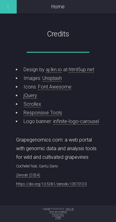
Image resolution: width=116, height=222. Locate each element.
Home (58, 7)
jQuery (30, 95)
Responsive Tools (43, 113)
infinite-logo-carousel (76, 121)
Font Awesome (54, 87)
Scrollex (32, 104)
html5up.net (81, 69)
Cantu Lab (70, 209)
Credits (58, 217)
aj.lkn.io (54, 69)
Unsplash (52, 78)
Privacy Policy (58, 215)
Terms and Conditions (58, 212)
